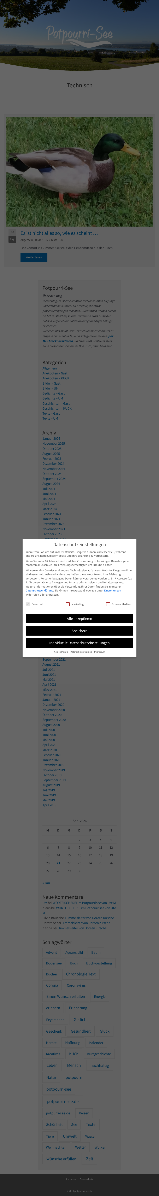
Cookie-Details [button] (61, 651)
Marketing (75, 604)
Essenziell (34, 604)
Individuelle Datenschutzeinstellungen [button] (79, 643)
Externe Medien (118, 604)
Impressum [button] (99, 651)
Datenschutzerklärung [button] (81, 651)
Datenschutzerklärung (39, 590)
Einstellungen (112, 590)
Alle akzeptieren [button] (79, 618)
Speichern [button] (79, 631)
